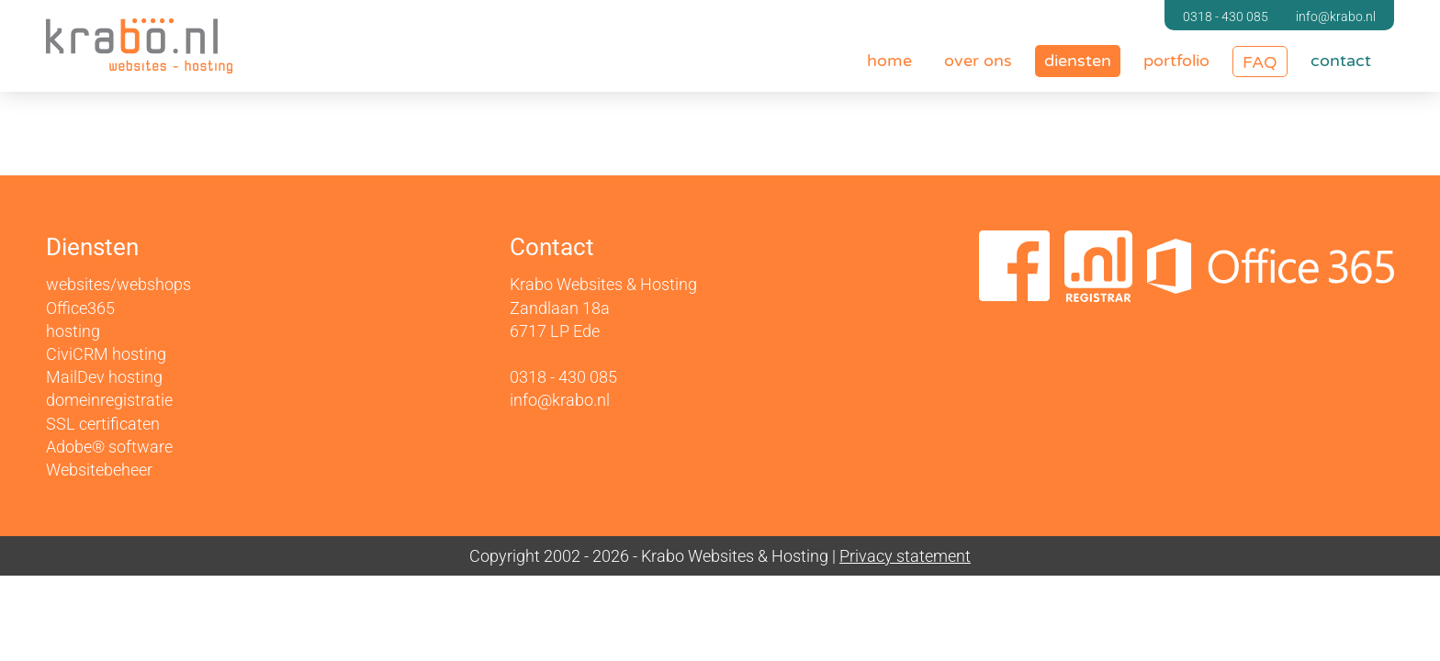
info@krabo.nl (1336, 16)
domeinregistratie (109, 399)
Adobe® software (109, 446)
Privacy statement (905, 556)
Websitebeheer (99, 469)
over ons (978, 60)
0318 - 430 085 (1225, 16)
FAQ (1260, 62)
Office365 (80, 308)
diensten (1077, 60)
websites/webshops (118, 285)
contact (1341, 60)
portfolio (1176, 60)
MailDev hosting (104, 377)
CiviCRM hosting (106, 354)
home (889, 60)
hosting (73, 331)
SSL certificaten (103, 423)
